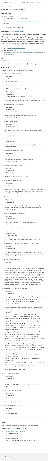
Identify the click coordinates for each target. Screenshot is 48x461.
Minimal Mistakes (19, 458)
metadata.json (21, 33)
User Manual (30, 2)
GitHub (7, 456)
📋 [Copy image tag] (39, 21)
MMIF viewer (38, 2)
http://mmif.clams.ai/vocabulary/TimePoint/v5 (15, 440)
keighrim (11, 17)
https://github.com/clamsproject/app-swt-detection (26, 54)
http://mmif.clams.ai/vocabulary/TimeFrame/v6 (16, 436)
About (22, 2)
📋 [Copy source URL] (15, 55)
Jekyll (14, 458)
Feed (12, 456)
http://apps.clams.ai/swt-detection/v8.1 (17, 49)
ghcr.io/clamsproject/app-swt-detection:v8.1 (28, 21)
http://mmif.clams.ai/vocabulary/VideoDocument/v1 (17, 65)
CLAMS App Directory (6, 2)
